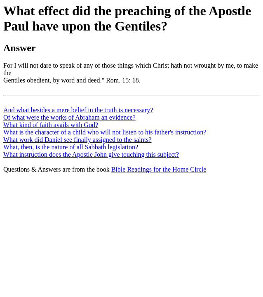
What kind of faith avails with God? (50, 124)
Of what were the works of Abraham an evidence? (69, 117)
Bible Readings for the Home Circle (159, 169)
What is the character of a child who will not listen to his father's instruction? (105, 132)
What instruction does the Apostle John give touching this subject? (91, 154)
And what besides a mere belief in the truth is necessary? (78, 109)
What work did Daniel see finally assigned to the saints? (77, 139)
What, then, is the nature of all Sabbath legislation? (70, 147)
